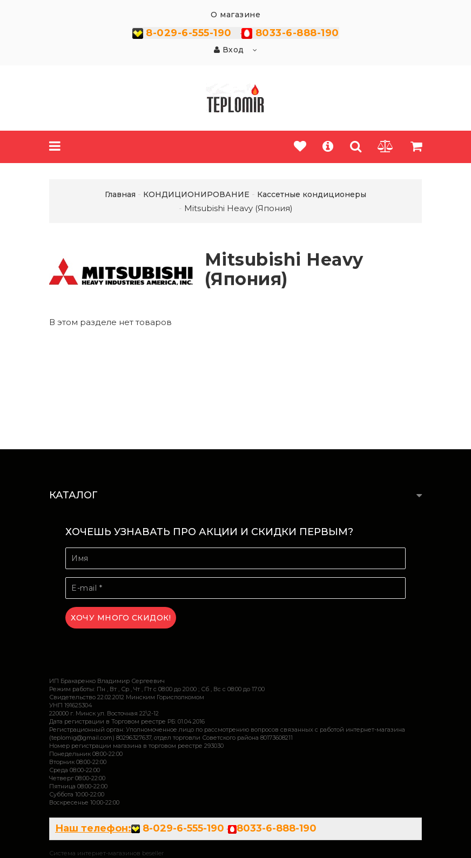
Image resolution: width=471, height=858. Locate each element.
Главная (120, 194)
